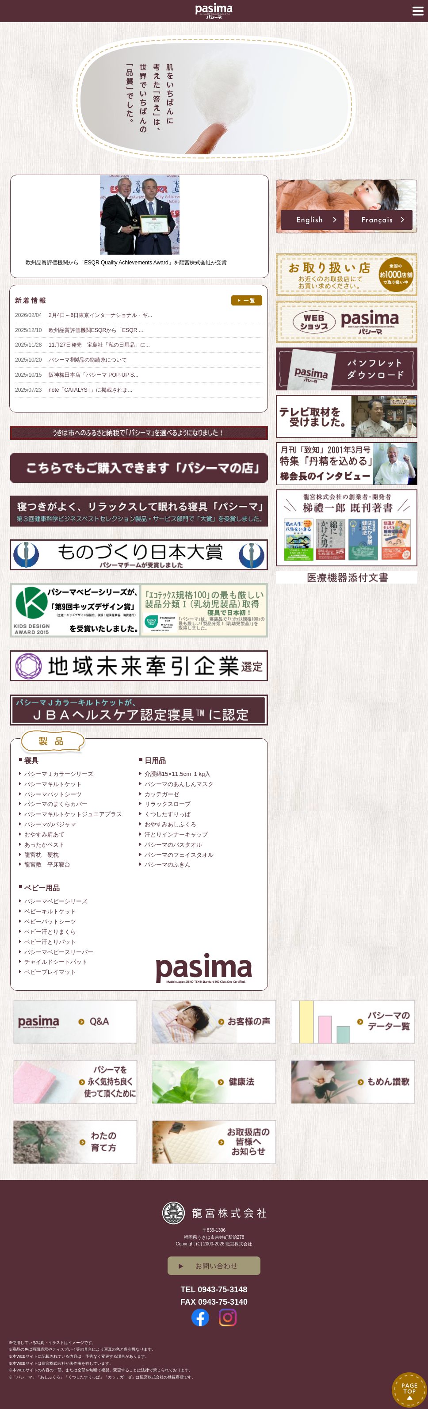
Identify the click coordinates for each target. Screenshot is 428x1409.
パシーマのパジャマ (50, 824)
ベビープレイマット (50, 972)
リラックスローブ (168, 804)
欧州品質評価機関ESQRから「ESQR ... (96, 330)
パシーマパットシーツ (53, 794)
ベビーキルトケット (50, 911)
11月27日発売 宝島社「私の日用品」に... (99, 345)
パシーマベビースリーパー (58, 952)
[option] (214, 98)
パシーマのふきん (168, 864)
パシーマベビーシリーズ (56, 901)
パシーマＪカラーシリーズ (58, 774)
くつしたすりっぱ (168, 814)
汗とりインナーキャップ (176, 834)
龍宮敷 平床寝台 (47, 864)
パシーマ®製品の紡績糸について (88, 360)
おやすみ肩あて (44, 834)
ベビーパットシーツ (50, 921)
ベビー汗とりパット (50, 942)
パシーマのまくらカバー (56, 804)
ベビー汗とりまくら (50, 931)
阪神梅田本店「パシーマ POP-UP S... (93, 375)
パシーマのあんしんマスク (179, 784)
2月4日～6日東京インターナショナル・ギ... (100, 315)
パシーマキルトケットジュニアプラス (73, 814)
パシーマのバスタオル (173, 844)
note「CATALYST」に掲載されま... (90, 390)
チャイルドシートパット (56, 961)
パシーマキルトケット (53, 784)
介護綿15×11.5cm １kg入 (178, 774)
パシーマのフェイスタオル (179, 855)
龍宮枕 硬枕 (41, 855)
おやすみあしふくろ (170, 824)
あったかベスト (44, 844)
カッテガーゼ (162, 794)
